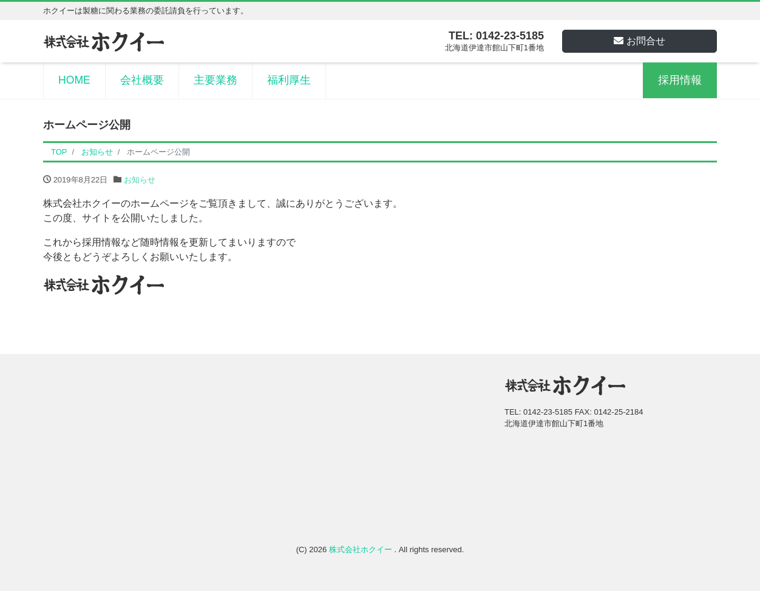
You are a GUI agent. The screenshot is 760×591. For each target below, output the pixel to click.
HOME (74, 80)
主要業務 (215, 80)
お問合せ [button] (639, 41)
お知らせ (139, 179)
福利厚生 (289, 80)
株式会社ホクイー (362, 549)
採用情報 (680, 80)
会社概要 (142, 80)
